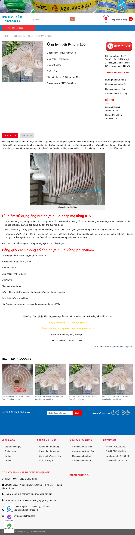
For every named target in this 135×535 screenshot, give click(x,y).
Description (10, 135)
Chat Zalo (9, 509)
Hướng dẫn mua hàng (48, 447)
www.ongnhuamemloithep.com (119, 346)
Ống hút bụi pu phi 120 (78, 399)
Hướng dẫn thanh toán (49, 451)
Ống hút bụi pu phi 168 (111, 399)
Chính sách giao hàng (82, 447)
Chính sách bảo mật (81, 460)
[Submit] (72, 19)
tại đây (63, 243)
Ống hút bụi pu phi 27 (11, 399)
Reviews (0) (27, 135)
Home (5, 36)
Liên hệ (8, 460)
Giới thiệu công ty (13, 447)
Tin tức (8, 456)
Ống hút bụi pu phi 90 (44, 399)
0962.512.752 (9, 526)
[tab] (10, 135)
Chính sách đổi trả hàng (83, 451)
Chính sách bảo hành (82, 456)
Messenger (9, 518)
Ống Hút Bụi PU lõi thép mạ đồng (32, 36)
